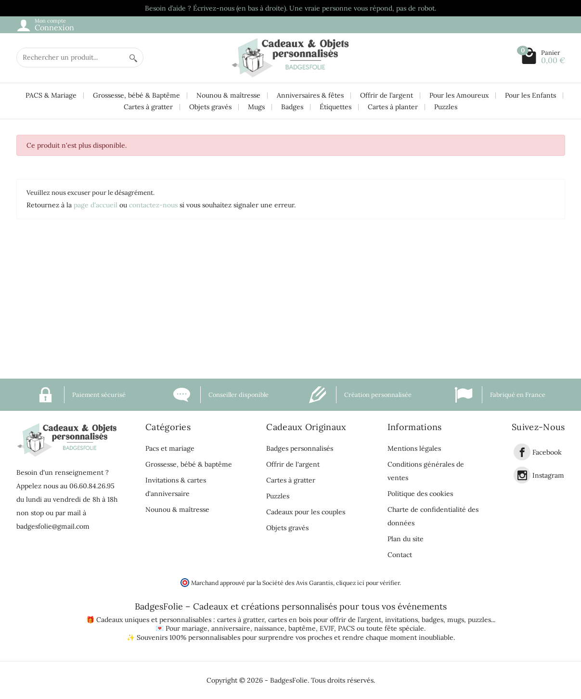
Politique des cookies (420, 493)
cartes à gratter (240, 619)
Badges (292, 106)
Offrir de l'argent (293, 464)
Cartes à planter (393, 106)
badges (432, 619)
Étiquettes (335, 106)
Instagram (548, 475)
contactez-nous (153, 205)
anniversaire (230, 628)
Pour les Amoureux (459, 95)
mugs (455, 619)
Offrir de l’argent (386, 95)
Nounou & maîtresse (228, 95)
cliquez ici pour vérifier (368, 582)
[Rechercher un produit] (70, 57)
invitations (401, 619)
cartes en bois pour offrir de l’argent (324, 619)
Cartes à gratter (148, 106)
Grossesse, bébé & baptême (188, 464)
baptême (302, 628)
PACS (346, 628)
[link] (522, 452)
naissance (269, 628)
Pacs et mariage (169, 448)
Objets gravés (210, 106)
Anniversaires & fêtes (310, 95)
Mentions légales (414, 448)
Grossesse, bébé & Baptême (136, 95)
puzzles (479, 619)
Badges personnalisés (299, 448)
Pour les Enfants (530, 95)
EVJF (327, 628)
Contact (399, 554)
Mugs (256, 106)
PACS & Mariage (51, 95)
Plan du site (405, 538)
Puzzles (445, 106)
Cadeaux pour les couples (305, 512)
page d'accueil (95, 205)
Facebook (547, 452)
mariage (194, 628)
